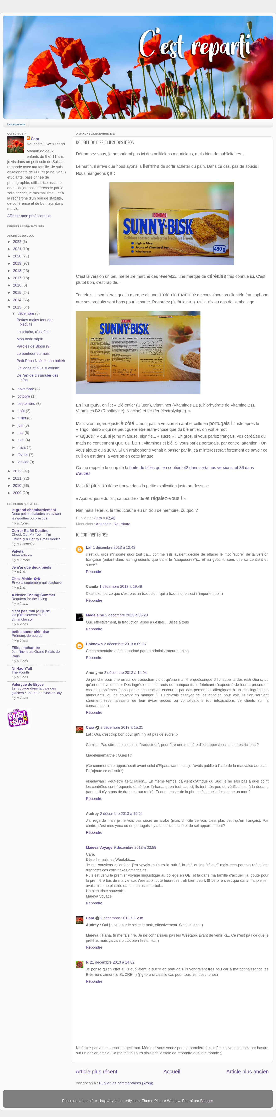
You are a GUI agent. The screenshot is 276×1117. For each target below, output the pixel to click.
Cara (90, 727)
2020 (17, 256)
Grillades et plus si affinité (38, 368)
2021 (17, 249)
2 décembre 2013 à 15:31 (121, 727)
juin (20, 425)
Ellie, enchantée (26, 648)
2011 (17, 478)
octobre (24, 396)
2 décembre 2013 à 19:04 (121, 814)
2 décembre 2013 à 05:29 (126, 615)
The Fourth (20, 672)
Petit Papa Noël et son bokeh (41, 361)
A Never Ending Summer (33, 595)
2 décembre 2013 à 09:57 (125, 644)
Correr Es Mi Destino (30, 531)
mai (20, 433)
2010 (17, 486)
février (23, 455)
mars (22, 447)
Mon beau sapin (30, 339)
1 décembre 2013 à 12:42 (114, 547)
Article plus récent (96, 1071)
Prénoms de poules (27, 636)
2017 (17, 278)
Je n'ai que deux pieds (31, 567)
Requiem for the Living (29, 599)
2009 (17, 493)
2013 (17, 307)
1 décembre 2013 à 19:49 (120, 586)
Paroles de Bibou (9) (34, 346)
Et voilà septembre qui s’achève (37, 583)
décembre (26, 313)
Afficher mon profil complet (29, 216)
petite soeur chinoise (30, 632)
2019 (17, 263)
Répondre (94, 572)
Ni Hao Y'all (22, 668)
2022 (17, 242)
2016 (17, 285)
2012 (17, 471)
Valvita (17, 551)
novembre (26, 389)
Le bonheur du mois (33, 354)
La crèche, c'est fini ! (34, 332)
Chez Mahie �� (26, 579)
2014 (17, 300)
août (21, 411)
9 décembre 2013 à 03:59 (135, 847)
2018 (17, 271)
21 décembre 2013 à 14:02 (112, 962)
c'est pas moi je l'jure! (31, 611)
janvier (23, 462)
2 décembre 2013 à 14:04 (125, 673)
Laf (89, 547)
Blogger (206, 1101)
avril (21, 440)
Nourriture (122, 524)
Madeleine (95, 615)
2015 (17, 292)
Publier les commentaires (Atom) (126, 1083)
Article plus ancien (247, 1071)
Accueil (171, 1071)
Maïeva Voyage (99, 847)
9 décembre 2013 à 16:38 (121, 918)
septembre (26, 404)
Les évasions (16, 124)
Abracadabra (22, 555)
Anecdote (104, 524)
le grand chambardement (34, 510)
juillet (22, 418)
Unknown (94, 644)
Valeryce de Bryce (28, 684)
